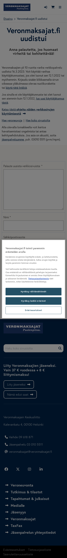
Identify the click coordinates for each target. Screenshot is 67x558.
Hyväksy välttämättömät (33, 291)
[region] (33, 279)
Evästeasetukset (33, 310)
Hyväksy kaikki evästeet (33, 300)
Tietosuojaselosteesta (38, 278)
